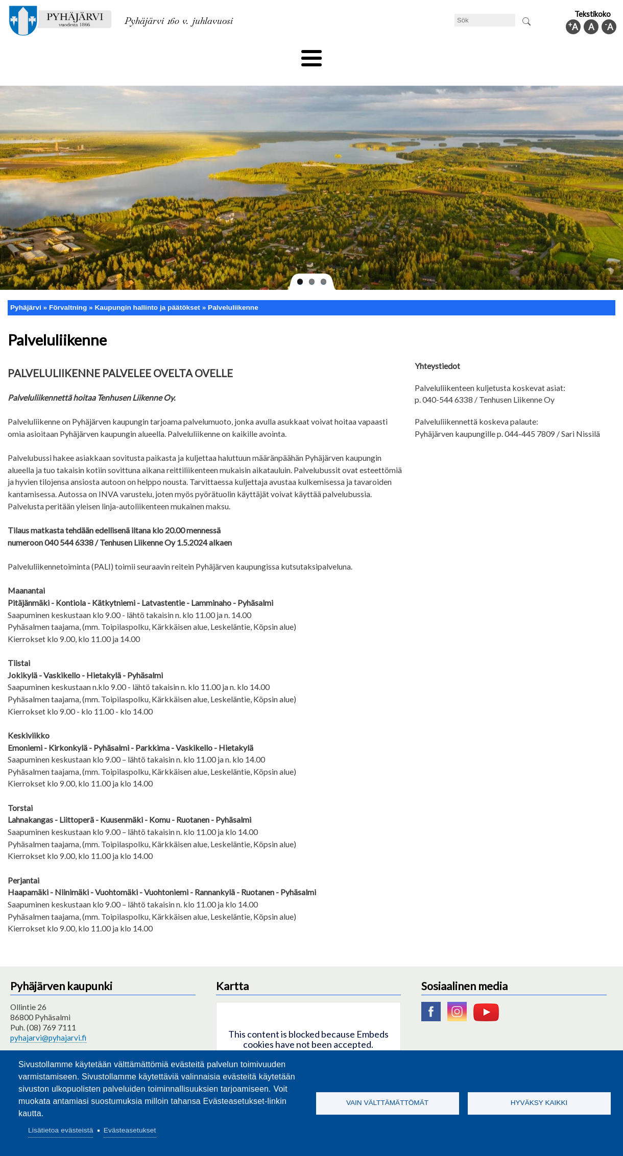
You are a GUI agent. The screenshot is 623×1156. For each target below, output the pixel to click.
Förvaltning (499, 54)
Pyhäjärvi (25, 290)
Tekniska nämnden (73, 54)
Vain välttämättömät (387, 1102)
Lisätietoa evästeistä (60, 1130)
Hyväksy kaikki (539, 1102)
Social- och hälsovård (273, 54)
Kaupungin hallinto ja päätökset (147, 290)
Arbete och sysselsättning (415, 54)
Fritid (209, 54)
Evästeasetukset (130, 1130)
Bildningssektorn (151, 54)
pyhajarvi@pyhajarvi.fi (48, 1020)
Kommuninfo (559, 54)
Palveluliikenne (233, 290)
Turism (340, 54)
